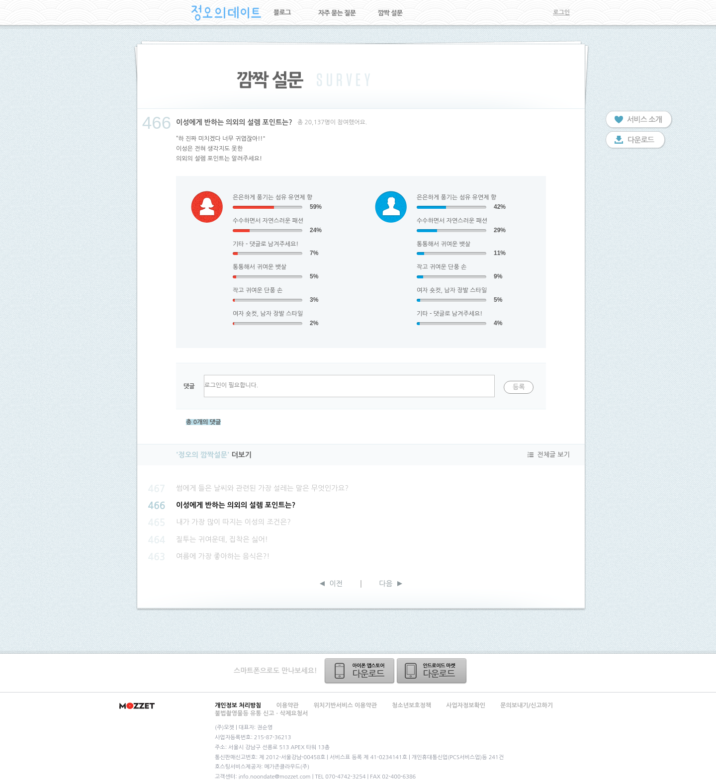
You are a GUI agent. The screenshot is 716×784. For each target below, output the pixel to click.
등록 (519, 387)
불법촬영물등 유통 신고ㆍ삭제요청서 (261, 713)
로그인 (561, 12)
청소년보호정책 (411, 705)
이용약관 (287, 705)
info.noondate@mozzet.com (275, 777)
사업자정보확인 (465, 705)
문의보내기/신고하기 (526, 705)
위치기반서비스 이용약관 (345, 705)
